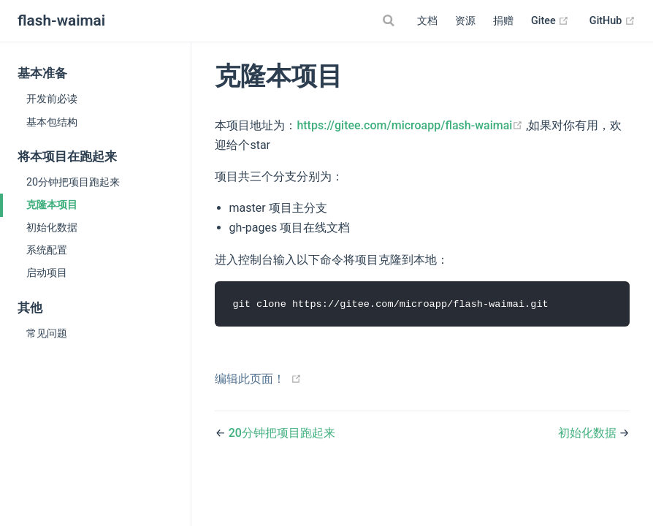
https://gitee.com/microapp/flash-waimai (411, 125)
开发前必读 (51, 98)
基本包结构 (51, 122)
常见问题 (46, 333)
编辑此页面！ (250, 379)
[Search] (390, 20)
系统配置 (46, 250)
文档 (427, 21)
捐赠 (503, 21)
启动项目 (46, 272)
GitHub (612, 21)
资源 (465, 21)
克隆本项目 (51, 204)
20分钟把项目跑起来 (73, 182)
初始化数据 (51, 227)
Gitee (550, 21)
